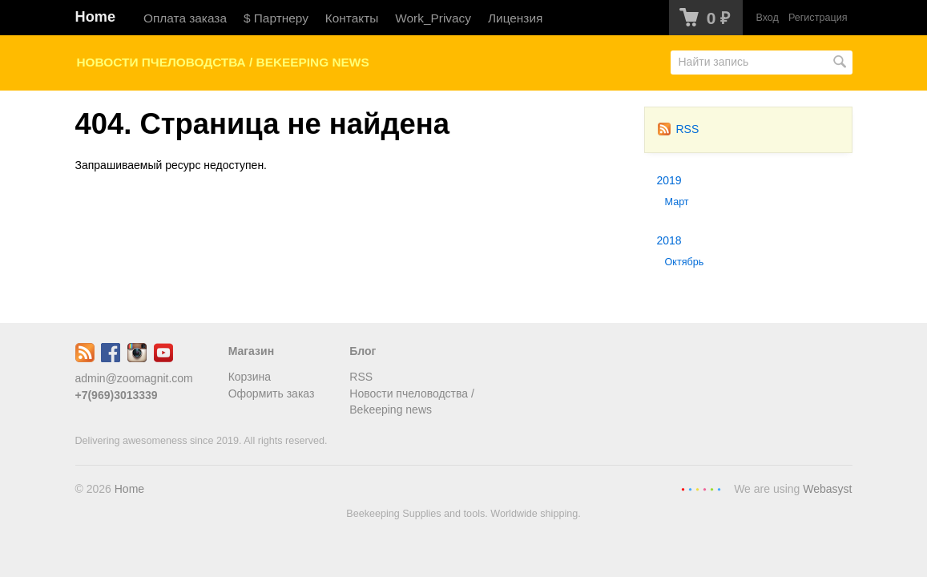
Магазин (251, 351)
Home (95, 17)
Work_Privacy (433, 18)
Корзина (249, 376)
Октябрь (684, 262)
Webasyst (827, 488)
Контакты (351, 18)
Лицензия (515, 18)
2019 (669, 180)
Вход (767, 17)
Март (677, 202)
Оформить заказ (271, 393)
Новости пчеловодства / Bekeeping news (223, 62)
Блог (362, 351)
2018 (669, 240)
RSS (678, 129)
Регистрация (818, 17)
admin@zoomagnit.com (134, 378)
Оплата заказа (185, 18)
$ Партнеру (276, 18)
